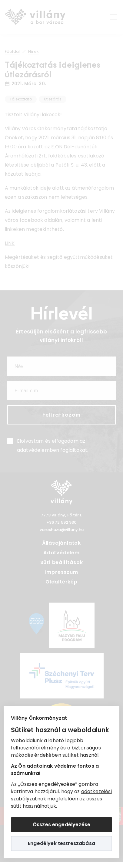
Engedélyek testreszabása (61, 843)
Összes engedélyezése (61, 824)
